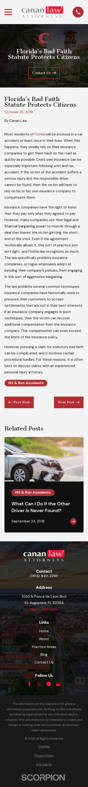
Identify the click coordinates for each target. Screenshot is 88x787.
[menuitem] (44, 746)
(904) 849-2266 (44, 576)
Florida (39, 134)
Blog (43, 654)
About (44, 639)
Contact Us (44, 662)
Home (44, 631)
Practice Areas (44, 647)
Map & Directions (44, 609)
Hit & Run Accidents (26, 383)
